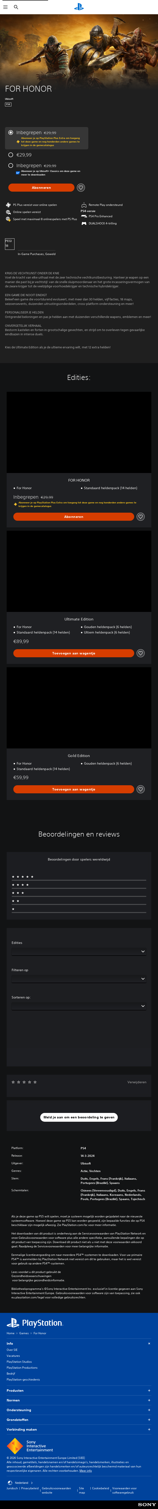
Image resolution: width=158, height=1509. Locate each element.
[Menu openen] (5, 7)
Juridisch (12, 1488)
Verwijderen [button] (137, 1082)
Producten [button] (79, 1390)
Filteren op (20, 970)
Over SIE (12, 1350)
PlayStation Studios (19, 1362)
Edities (17, 943)
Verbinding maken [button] (79, 1429)
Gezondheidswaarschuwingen (31, 1276)
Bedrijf (11, 1374)
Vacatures (13, 1356)
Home (11, 1333)
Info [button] (79, 1343)
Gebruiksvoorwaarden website (56, 1490)
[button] (79, 1117)
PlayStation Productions (22, 1368)
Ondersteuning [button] (79, 1410)
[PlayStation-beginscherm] (79, 7)
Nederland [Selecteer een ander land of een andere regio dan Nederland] (20, 1483)
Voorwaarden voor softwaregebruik (124, 1490)
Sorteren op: (21, 997)
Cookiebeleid (100, 1488)
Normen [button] (79, 1400)
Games (24, 1333)
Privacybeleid (30, 1488)
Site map (82, 1490)
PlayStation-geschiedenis (23, 1379)
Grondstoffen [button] (79, 1420)
